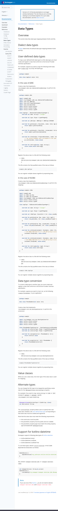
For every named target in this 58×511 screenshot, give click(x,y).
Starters (34, 483)
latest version (40, 17)
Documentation (22, 24)
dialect (21, 48)
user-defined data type (39, 411)
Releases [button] (4, 15)
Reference (31, 24)
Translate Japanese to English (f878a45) (45, 492)
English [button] (4, 12)
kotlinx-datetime (47, 435)
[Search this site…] (6, 7)
